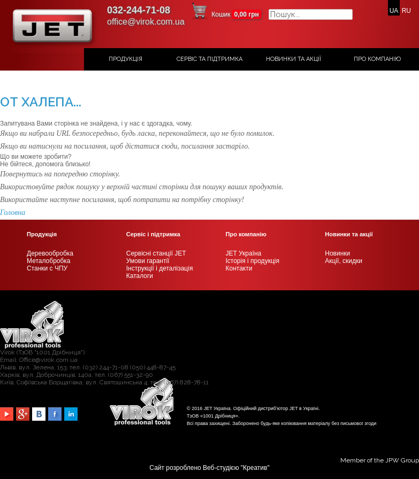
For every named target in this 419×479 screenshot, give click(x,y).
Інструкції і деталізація (159, 268)
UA (394, 10)
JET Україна (244, 253)
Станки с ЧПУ (47, 268)
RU (406, 10)
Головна (12, 212)
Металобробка (49, 261)
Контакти (239, 268)
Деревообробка (50, 253)
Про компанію (377, 59)
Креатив (255, 468)
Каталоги (139, 276)
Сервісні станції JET (156, 253)
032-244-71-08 (138, 10)
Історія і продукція (252, 261)
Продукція (125, 59)
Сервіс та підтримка (209, 59)
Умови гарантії (148, 261)
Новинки (337, 253)
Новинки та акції (293, 59)
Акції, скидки (343, 261)
